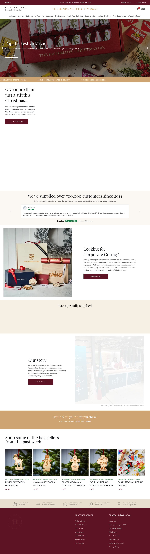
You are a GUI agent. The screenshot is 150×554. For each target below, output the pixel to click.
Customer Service (125, 2)
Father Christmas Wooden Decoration (101, 484)
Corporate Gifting (140, 2)
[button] (35, 16)
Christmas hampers (27, 109)
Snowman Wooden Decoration (44, 484)
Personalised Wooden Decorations (17, 479)
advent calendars (12, 109)
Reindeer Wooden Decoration (15, 484)
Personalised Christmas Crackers (129, 479)
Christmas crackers (12, 112)
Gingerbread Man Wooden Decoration (73, 484)
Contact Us (7, 2)
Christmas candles (28, 112)
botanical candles (28, 107)
